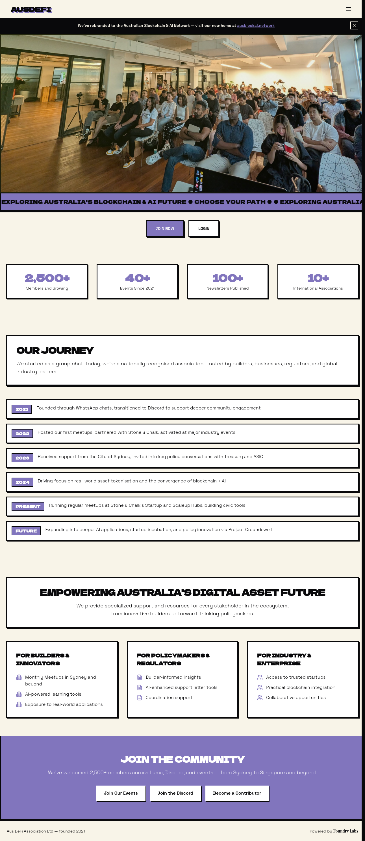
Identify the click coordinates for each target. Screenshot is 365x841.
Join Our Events (121, 793)
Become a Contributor (237, 793)
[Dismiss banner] (354, 25)
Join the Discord (175, 793)
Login (203, 228)
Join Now (165, 228)
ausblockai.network (256, 25)
